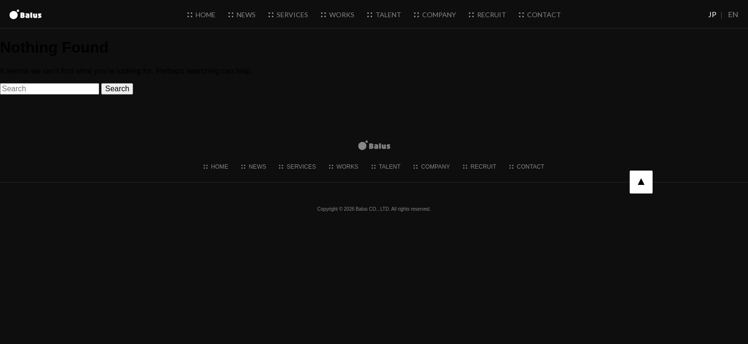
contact (540, 15)
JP (712, 14)
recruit (487, 15)
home (201, 15)
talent (384, 15)
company (435, 15)
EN (733, 14)
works (337, 15)
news (242, 15)
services (288, 15)
